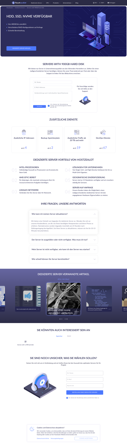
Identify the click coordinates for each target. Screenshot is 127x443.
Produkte (57, 3)
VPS (48, 3)
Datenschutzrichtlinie (43, 438)
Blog (77, 3)
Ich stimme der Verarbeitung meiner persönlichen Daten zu (82, 398)
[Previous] (61, 319)
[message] (84, 386)
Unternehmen (68, 3)
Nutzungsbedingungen (57, 438)
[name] (84, 373)
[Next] (66, 319)
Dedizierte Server (37, 3)
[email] (84, 379)
